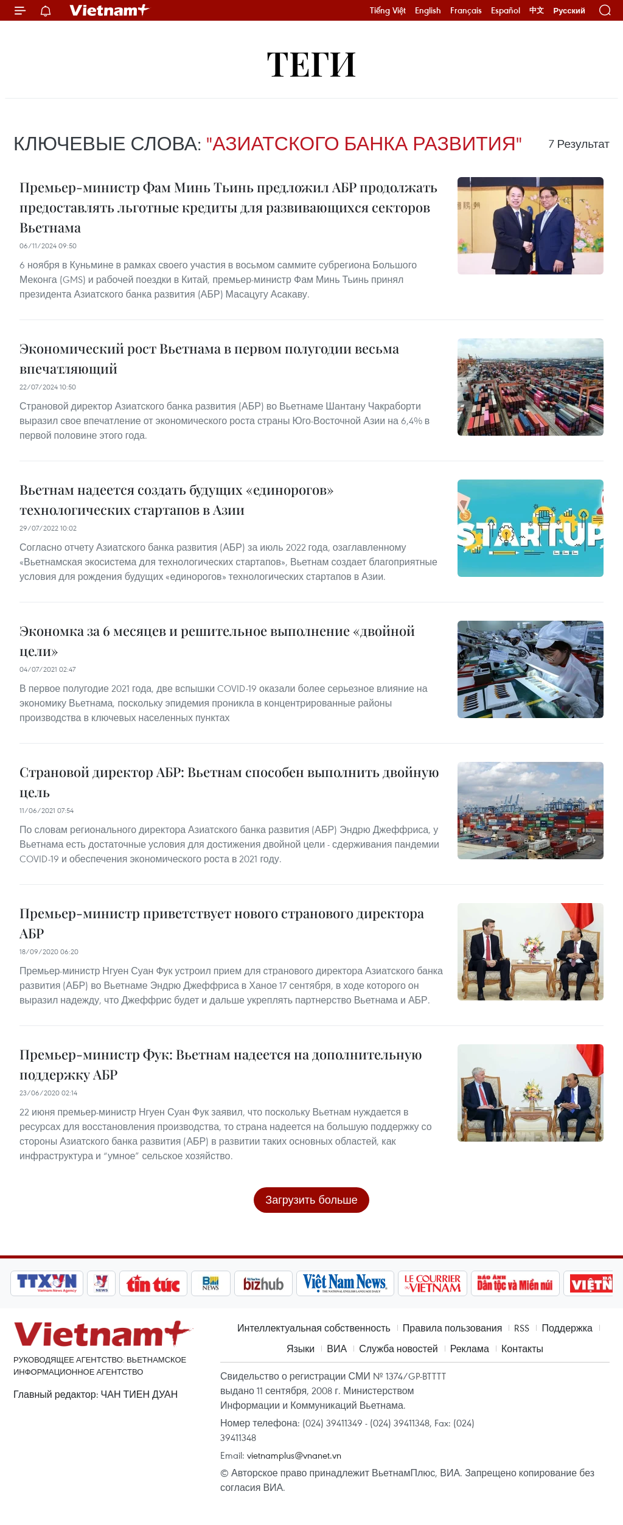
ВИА (337, 1348)
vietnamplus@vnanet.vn (294, 1455)
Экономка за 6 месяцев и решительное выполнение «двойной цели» (217, 640)
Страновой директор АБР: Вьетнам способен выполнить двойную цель (229, 781)
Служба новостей (398, 1348)
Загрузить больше (311, 1200)
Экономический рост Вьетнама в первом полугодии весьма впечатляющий (209, 358)
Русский (569, 10)
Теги (311, 62)
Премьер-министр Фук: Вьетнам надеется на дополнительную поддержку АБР (220, 1064)
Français (466, 10)
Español (505, 10)
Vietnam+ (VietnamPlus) (110, 10)
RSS (521, 1328)
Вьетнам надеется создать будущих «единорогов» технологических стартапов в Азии (176, 499)
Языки (301, 1348)
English (428, 10)
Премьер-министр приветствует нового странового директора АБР (221, 923)
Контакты (522, 1348)
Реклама (469, 1348)
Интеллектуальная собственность (314, 1328)
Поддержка (566, 1328)
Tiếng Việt (388, 10)
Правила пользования (453, 1328)
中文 (536, 10)
